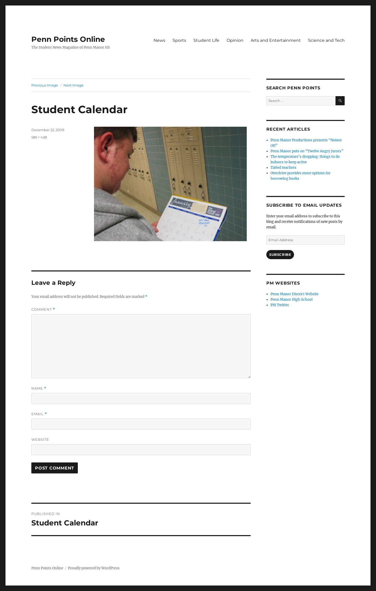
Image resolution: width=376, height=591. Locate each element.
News (159, 40)
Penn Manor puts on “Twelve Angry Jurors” (307, 151)
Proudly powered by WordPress (94, 568)
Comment (43, 309)
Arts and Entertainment (276, 40)
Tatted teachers (283, 167)
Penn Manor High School (292, 299)
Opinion (235, 40)
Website (40, 439)
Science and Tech (326, 40)
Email (39, 414)
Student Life (206, 40)
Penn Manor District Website (295, 294)
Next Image (73, 85)
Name (38, 388)
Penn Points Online (68, 39)
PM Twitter (280, 305)
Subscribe (280, 254)
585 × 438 (39, 137)
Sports (179, 40)
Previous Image (44, 85)
